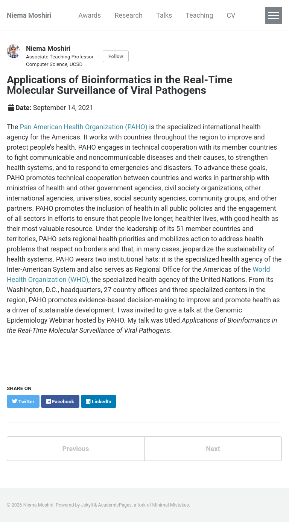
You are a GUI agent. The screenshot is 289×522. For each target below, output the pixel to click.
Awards (89, 15)
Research (128, 15)
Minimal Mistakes (170, 505)
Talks (164, 15)
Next (213, 449)
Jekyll (87, 505)
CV (231, 15)
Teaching (199, 15)
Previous (75, 449)
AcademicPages (115, 505)
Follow (115, 56)
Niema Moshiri (29, 15)
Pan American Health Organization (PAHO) (84, 127)
